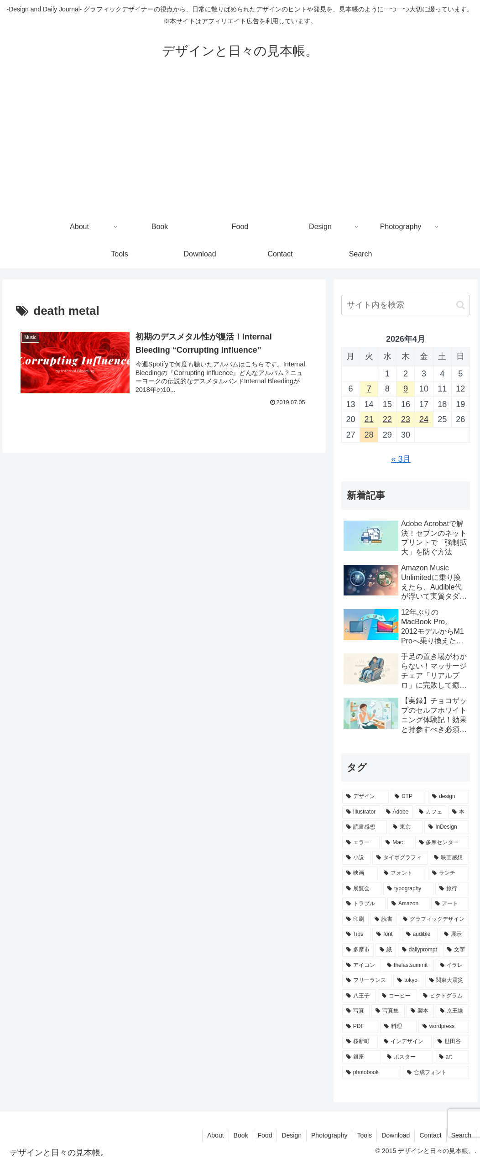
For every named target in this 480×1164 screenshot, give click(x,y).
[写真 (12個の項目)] (356, 1011)
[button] (461, 305)
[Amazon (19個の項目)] (408, 904)
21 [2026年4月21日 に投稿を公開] (369, 419)
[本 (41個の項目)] (458, 812)
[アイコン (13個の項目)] (361, 965)
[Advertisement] (240, 145)
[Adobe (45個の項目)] (397, 812)
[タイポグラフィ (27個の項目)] (400, 858)
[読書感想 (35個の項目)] (364, 827)
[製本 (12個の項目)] (420, 1011)
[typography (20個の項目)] (408, 889)
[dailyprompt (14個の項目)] (419, 950)
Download (395, 1135)
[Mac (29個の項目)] (397, 843)
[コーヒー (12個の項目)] (397, 996)
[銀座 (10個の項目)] (361, 1057)
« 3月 (401, 459)
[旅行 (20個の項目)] (452, 889)
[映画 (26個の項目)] (360, 873)
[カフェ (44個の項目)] (431, 812)
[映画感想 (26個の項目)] (449, 858)
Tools (364, 1135)
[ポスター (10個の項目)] (408, 1057)
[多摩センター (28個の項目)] (442, 843)
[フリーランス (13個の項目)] (366, 980)
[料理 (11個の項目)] (398, 1027)
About (215, 1135)
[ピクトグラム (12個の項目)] (444, 996)
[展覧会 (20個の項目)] (361, 889)
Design (292, 1135)
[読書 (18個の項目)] (383, 919)
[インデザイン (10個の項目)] (406, 1042)
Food (265, 1135)
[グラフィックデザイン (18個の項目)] (434, 919)
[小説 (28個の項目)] (356, 858)
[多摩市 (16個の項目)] (358, 950)
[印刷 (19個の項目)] (355, 919)
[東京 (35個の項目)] (406, 827)
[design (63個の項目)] (448, 797)
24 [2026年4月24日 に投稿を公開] (423, 419)
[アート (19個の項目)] (450, 904)
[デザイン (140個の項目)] (365, 797)
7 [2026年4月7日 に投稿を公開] (369, 388)
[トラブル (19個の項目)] (364, 904)
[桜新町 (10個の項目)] (360, 1042)
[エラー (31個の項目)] (361, 843)
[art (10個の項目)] (452, 1057)
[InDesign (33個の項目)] (446, 827)
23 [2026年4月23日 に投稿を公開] (405, 419)
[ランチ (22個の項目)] (448, 873)
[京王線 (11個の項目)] (452, 1011)
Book (241, 1135)
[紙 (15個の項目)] (386, 950)
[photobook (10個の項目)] (371, 1073)
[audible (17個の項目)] (420, 934)
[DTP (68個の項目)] (408, 797)
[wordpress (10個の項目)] (443, 1027)
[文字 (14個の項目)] (456, 950)
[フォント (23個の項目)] (403, 873)
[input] (405, 305)
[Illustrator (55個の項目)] (361, 812)
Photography (329, 1135)
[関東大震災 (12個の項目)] (447, 980)
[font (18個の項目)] (386, 934)
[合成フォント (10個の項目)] (436, 1073)
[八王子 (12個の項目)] (359, 996)
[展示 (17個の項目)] (454, 934)
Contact (430, 1135)
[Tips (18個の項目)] (356, 934)
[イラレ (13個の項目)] (452, 965)
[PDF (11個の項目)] (360, 1027)
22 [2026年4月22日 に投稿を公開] (387, 419)
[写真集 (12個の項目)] (388, 1011)
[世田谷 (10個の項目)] (451, 1042)
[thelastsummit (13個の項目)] (408, 965)
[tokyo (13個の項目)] (408, 980)
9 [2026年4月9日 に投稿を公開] (405, 388)
